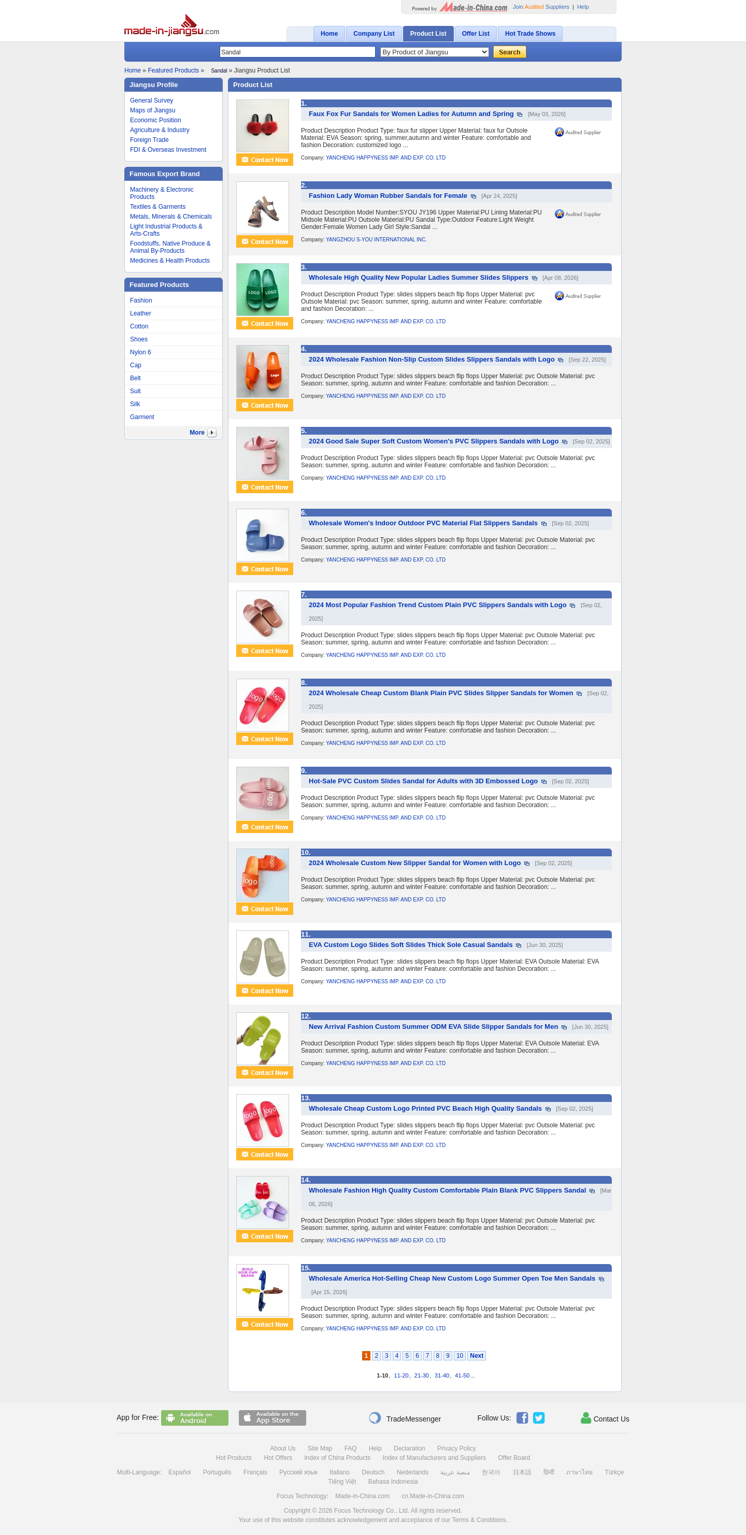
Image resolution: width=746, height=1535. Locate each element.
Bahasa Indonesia (393, 1481)
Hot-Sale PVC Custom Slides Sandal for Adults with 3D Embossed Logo (423, 781)
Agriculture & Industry (160, 130)
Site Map (320, 1448)
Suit (135, 391)
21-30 (421, 1375)
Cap (135, 365)
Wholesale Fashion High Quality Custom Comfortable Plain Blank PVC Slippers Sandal (447, 1190)
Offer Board (514, 1457)
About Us (282, 1448)
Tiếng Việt (342, 1481)
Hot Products (234, 1457)
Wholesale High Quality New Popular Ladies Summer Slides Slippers (418, 277)
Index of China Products (337, 1457)
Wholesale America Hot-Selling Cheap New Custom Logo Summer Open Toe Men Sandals (452, 1278)
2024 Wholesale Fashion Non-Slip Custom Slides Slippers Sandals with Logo (432, 359)
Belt (135, 378)
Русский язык (298, 1472)
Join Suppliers (541, 7)
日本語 (522, 1472)
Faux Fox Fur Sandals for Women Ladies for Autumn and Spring (411, 114)
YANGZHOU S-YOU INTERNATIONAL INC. (376, 239)
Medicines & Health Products (170, 260)
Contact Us (605, 1418)
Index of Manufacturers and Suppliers (434, 1457)
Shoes (139, 339)
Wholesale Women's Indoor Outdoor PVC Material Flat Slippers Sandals (423, 523)
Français (255, 1472)
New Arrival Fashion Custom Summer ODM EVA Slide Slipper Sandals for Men (433, 1026)
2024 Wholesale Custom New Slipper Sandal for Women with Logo (415, 863)
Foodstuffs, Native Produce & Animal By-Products (170, 247)
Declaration (409, 1448)
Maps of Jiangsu (152, 110)
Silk (135, 404)
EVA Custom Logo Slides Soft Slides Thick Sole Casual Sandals (411, 945)
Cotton (139, 326)
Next (476, 1355)
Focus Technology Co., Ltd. (371, 1510)
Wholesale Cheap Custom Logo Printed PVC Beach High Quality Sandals (425, 1108)
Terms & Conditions (479, 1520)
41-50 (462, 1375)
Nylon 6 (140, 352)
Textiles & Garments (157, 206)
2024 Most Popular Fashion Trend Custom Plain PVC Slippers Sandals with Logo (438, 605)
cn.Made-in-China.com (432, 1496)
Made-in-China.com (362, 1496)
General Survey (151, 100)
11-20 (401, 1375)
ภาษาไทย (579, 1472)
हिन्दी (548, 1472)
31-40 (442, 1375)
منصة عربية (454, 1472)
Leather (140, 313)
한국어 (491, 1472)
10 (459, 1355)
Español (179, 1472)
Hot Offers (278, 1457)
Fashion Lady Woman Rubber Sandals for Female (388, 195)
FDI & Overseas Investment (168, 149)
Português (217, 1472)
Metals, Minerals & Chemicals (171, 216)
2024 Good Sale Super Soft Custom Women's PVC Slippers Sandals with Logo (434, 441)
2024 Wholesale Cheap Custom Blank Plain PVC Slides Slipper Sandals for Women (441, 693)
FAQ (351, 1448)
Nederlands (412, 1472)
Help (583, 7)
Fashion (141, 300)
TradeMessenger (404, 1418)
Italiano (339, 1472)
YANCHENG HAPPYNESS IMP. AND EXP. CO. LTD (386, 158)
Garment (142, 417)
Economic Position (155, 120)
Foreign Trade (149, 140)
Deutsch (373, 1472)
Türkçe (614, 1472)
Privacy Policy (456, 1448)
